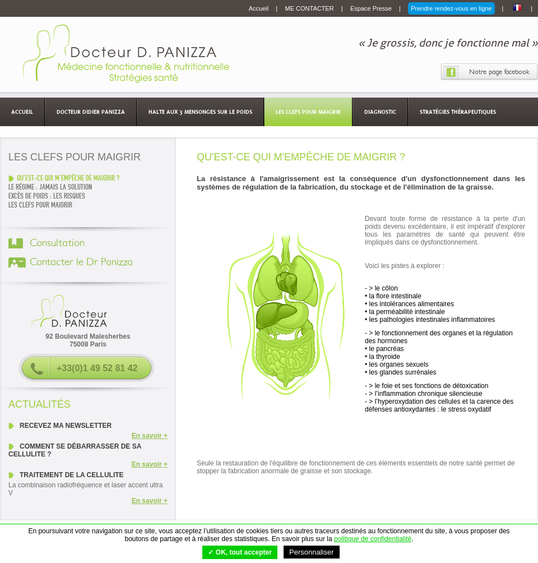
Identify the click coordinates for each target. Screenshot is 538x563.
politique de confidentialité (372, 539)
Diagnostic (380, 111)
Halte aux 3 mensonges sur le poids (200, 111)
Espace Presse (371, 8)
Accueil (260, 8)
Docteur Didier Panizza (91, 111)
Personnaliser (311, 552)
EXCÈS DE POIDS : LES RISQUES (46, 196)
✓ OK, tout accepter (239, 552)
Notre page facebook (499, 71)
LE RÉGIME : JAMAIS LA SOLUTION (50, 187)
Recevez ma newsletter (66, 426)
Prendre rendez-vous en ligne (451, 8)
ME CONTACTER (310, 8)
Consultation (57, 243)
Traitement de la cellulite (72, 475)
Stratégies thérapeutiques (458, 111)
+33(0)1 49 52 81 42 (97, 368)
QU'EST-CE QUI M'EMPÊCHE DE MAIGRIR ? (68, 178)
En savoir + (150, 436)
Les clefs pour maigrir (308, 111)
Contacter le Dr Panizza (81, 262)
